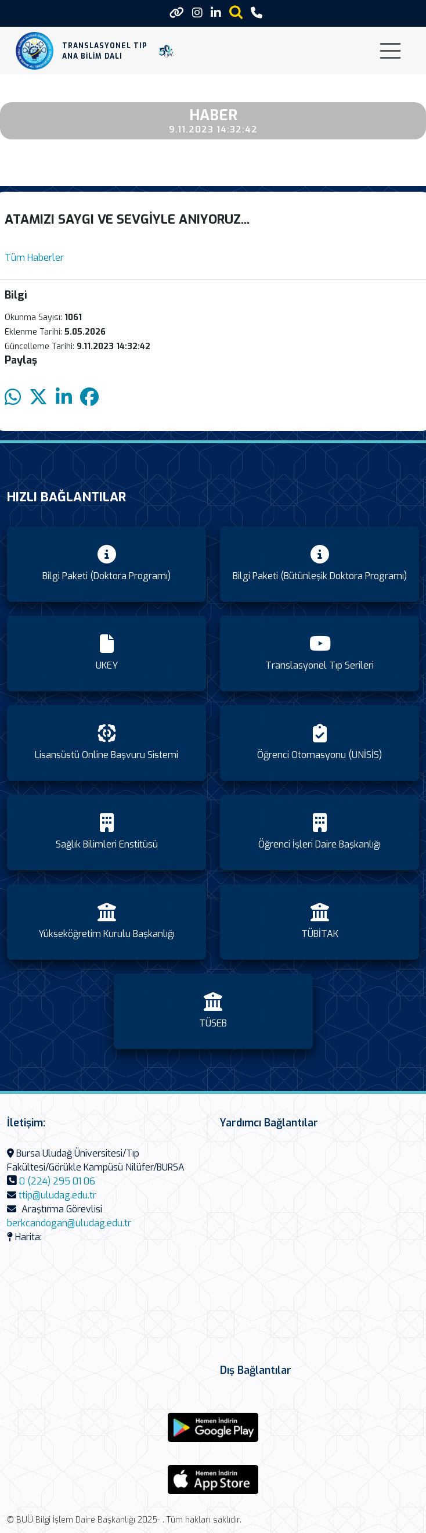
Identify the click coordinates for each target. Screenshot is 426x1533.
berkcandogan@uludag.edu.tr (69, 1223)
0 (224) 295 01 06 (57, 1181)
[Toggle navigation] (390, 50)
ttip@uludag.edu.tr (57, 1195)
